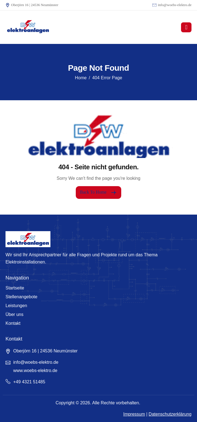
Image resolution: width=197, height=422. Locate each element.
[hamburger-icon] (186, 27)
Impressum (134, 414)
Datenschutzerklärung (170, 414)
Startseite (15, 288)
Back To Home (98, 192)
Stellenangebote (21, 296)
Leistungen (16, 305)
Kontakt (13, 323)
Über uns (14, 314)
